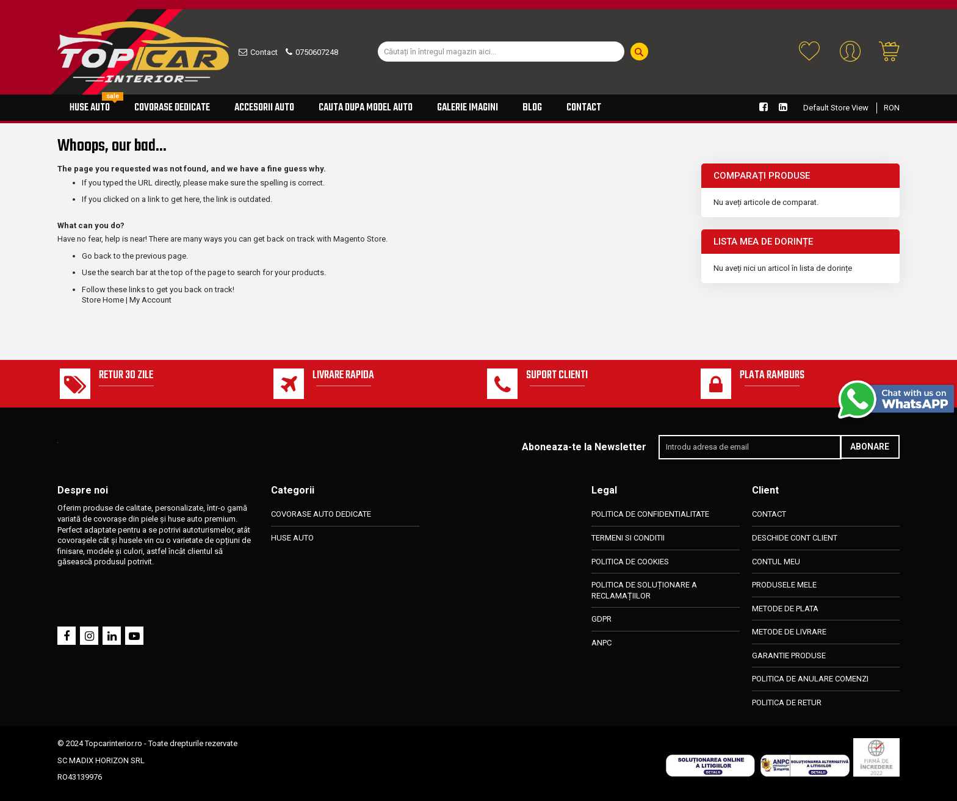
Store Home (103, 299)
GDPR (601, 618)
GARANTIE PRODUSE (789, 655)
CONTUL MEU (776, 561)
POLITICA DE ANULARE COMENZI (810, 678)
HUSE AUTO (292, 537)
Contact (264, 52)
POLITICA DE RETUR (787, 702)
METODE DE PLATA (785, 608)
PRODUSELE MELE (784, 584)
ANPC (601, 642)
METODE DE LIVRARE (789, 631)
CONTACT (769, 514)
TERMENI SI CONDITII (628, 537)
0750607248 (316, 52)
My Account (150, 299)
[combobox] (501, 51)
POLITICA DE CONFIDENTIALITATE (650, 514)
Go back (97, 255)
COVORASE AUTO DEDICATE (321, 514)
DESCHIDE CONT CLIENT (794, 537)
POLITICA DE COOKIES (630, 561)
